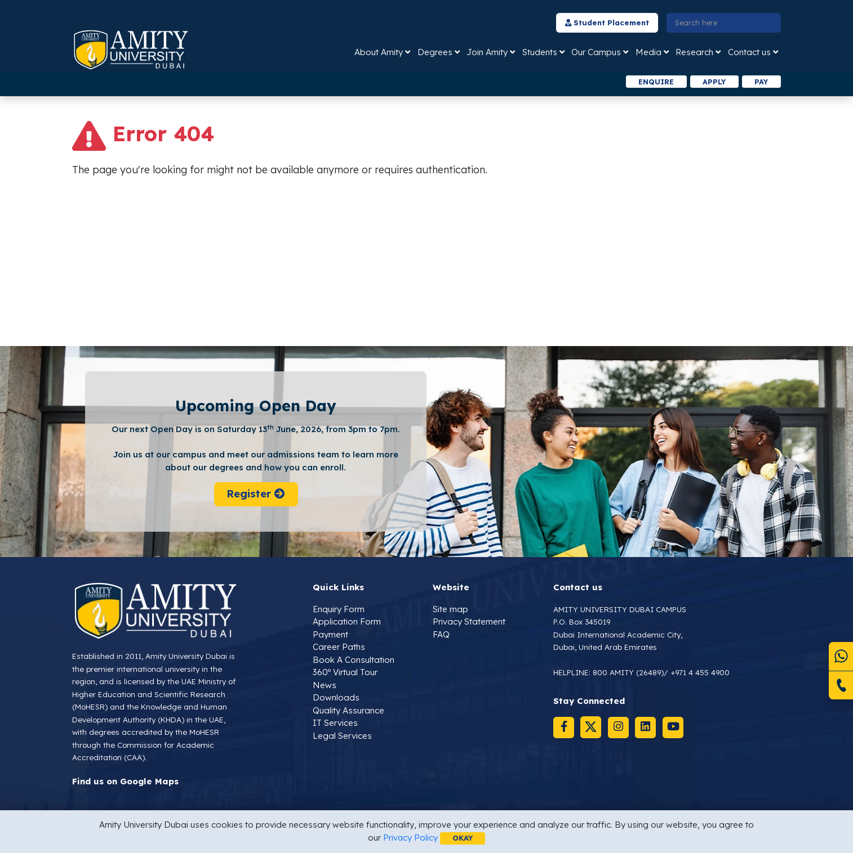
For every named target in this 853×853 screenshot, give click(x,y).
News (324, 685)
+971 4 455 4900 (700, 672)
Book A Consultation (353, 659)
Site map (450, 609)
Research (694, 52)
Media (648, 52)
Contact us (749, 52)
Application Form (347, 622)
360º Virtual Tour (345, 672)
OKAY (462, 837)
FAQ (441, 634)
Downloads (336, 698)
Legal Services (342, 735)
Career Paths (339, 647)
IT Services (335, 723)
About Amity (378, 52)
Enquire (654, 81)
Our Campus (596, 52)
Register (255, 494)
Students (539, 52)
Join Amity (487, 52)
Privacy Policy (410, 837)
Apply (713, 81)
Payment (330, 634)
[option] (276, 81)
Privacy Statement (469, 622)
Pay (761, 81)
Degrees (434, 52)
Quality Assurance (348, 710)
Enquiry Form (339, 609)
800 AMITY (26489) (628, 672)
